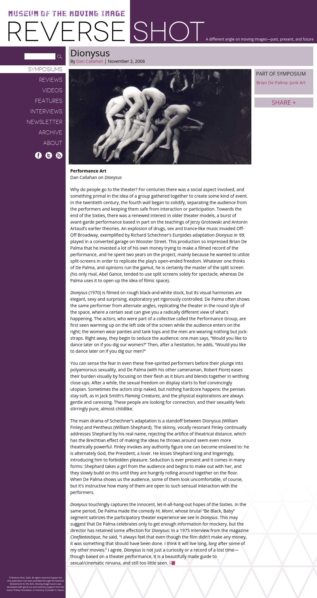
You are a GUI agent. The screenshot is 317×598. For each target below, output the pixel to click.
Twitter (48, 155)
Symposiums (45, 69)
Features (48, 101)
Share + (284, 102)
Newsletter (44, 122)
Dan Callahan (89, 61)
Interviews (46, 111)
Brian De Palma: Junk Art (281, 82)
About (52, 143)
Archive (50, 132)
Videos (52, 90)
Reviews (50, 80)
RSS (59, 155)
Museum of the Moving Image (66, 14)
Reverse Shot (106, 31)
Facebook (38, 155)
